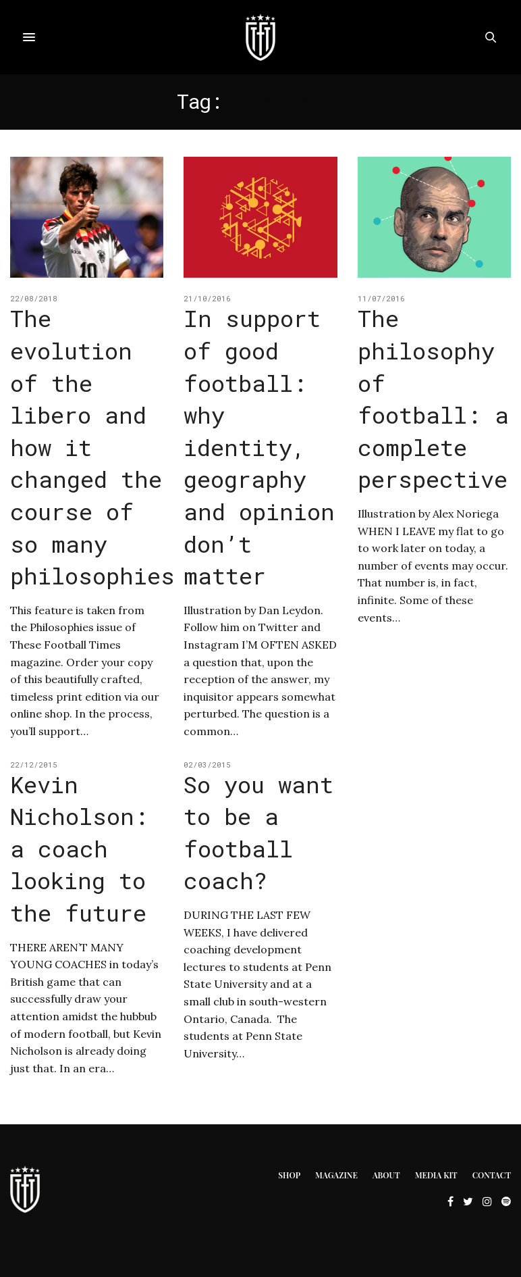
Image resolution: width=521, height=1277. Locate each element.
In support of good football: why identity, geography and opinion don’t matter (259, 447)
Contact (491, 1175)
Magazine (336, 1175)
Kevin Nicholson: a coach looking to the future (79, 848)
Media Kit (436, 1175)
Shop (289, 1175)
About (386, 1175)
